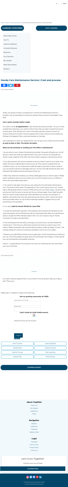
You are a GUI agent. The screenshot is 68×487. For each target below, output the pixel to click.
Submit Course (17, 352)
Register (17, 338)
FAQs (34, 414)
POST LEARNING (51, 28)
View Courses (17, 343)
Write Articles (49, 357)
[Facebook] (34, 477)
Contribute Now (32, 468)
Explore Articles (49, 348)
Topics (7, 22)
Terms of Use (34, 444)
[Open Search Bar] (56, 3)
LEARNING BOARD (34, 367)
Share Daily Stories (15, 22)
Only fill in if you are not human (25, 321)
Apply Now (34, 411)
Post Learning (50, 352)
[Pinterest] (37, 477)
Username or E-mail (21, 300)
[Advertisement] (34, 11)
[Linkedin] (40, 477)
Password (17, 306)
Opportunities (34, 432)
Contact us (34, 450)
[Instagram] (27, 477)
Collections (34, 426)
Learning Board (49, 343)
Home (3, 22)
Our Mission (34, 408)
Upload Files (17, 357)
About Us (34, 405)
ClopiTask (34, 429)
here (52, 190)
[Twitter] (30, 477)
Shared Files (17, 348)
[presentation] (34, 327)
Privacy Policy (34, 447)
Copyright (34, 442)
